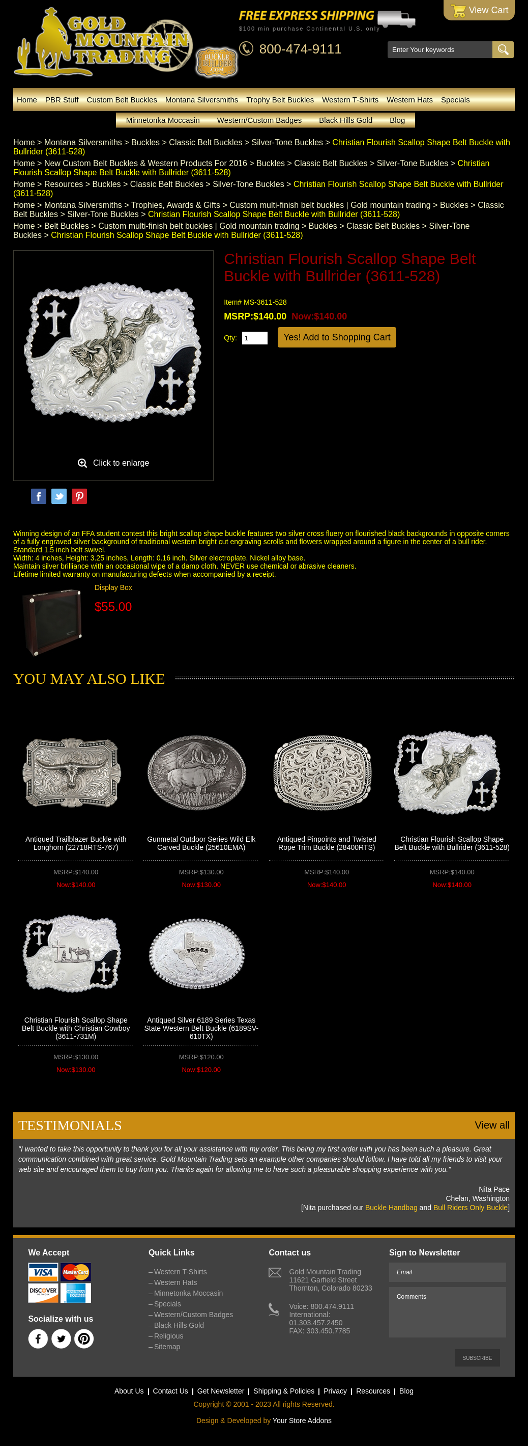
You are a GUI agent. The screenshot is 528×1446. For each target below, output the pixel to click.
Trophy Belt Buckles (280, 99)
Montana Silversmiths (201, 99)
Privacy (335, 1391)
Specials (455, 99)
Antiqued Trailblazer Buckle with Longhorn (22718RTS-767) (75, 843)
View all (492, 1125)
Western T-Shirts (350, 99)
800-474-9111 (300, 49)
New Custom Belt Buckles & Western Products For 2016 (145, 163)
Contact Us (170, 1391)
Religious (169, 1336)
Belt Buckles (66, 226)
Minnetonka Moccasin (163, 120)
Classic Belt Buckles (205, 142)
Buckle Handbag (391, 1207)
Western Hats (410, 99)
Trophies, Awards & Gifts (175, 205)
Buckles (145, 142)
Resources (63, 184)
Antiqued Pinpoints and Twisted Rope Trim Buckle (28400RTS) (326, 843)
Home (27, 99)
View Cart (479, 11)
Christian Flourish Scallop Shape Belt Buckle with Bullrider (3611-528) (452, 843)
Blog (397, 120)
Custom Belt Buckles (122, 99)
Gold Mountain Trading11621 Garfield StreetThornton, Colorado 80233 (330, 1280)
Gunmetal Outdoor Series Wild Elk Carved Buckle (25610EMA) (201, 843)
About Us (129, 1391)
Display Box (113, 587)
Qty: (230, 338)
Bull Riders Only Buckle (470, 1207)
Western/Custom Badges (259, 120)
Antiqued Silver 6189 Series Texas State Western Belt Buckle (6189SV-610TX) (201, 1028)
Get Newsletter (221, 1391)
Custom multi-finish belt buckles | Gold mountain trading (329, 205)
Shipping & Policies (283, 1391)
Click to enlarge (121, 463)
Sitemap (167, 1347)
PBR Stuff (62, 99)
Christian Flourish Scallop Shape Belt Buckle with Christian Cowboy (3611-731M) (76, 1028)
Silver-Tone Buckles (288, 142)
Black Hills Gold (345, 120)
